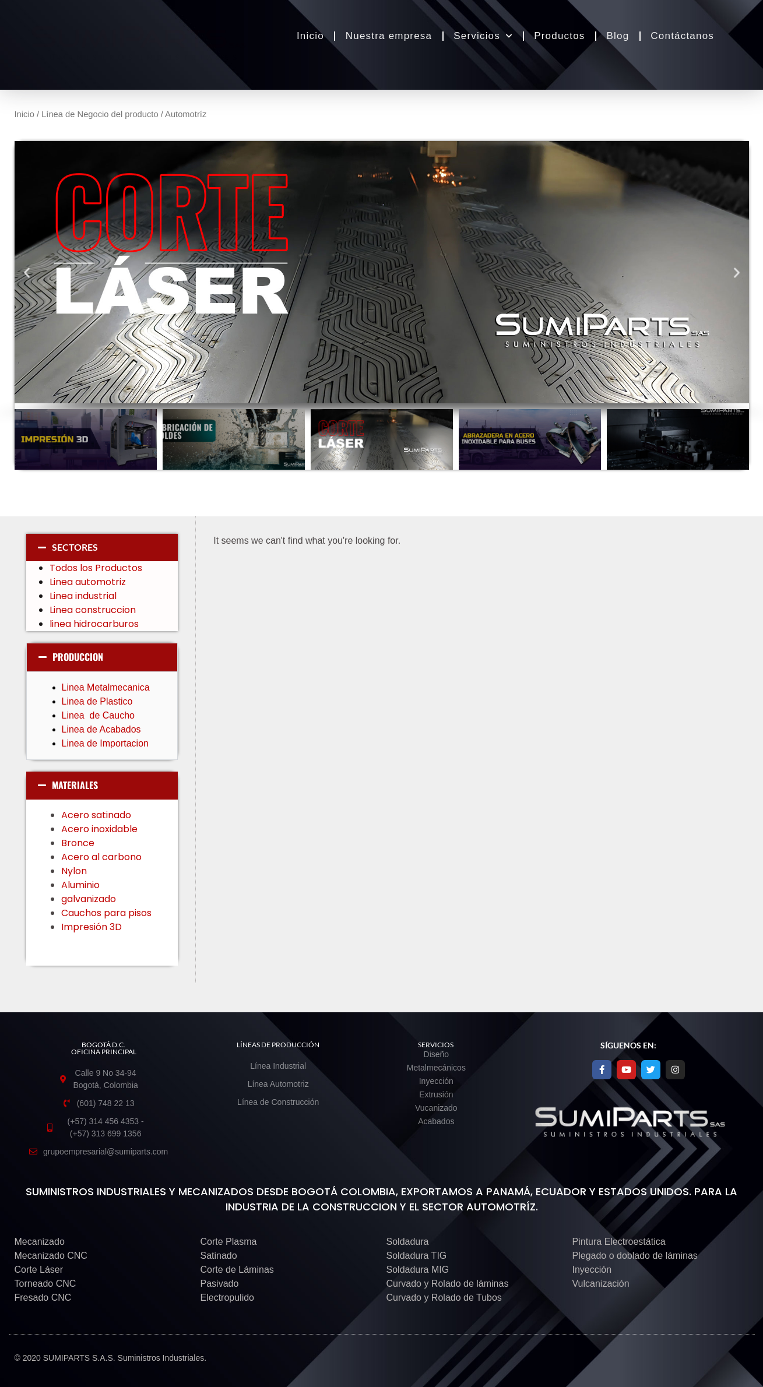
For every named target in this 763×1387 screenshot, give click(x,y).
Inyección (592, 1270)
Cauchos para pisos (107, 913)
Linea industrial (84, 596)
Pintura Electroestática (619, 1242)
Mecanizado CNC (51, 1256)
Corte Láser (39, 1270)
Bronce (77, 843)
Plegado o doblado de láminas (635, 1256)
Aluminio (81, 885)
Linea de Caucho (100, 715)
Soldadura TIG (416, 1256)
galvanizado (89, 899)
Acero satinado (96, 815)
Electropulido (228, 1297)
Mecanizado (40, 1242)
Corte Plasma (229, 1242)
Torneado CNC (45, 1284)
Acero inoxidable (99, 829)
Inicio (310, 35)
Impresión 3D (91, 927)
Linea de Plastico (98, 701)
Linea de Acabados (101, 729)
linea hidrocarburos (95, 624)
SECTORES (75, 546)
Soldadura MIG (417, 1270)
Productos (559, 35)
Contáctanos (682, 35)
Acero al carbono (103, 857)
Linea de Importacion (107, 743)
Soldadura (407, 1242)
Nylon (75, 871)
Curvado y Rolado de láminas (447, 1284)
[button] (26, 272)
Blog (618, 35)
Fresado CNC (43, 1297)
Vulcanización (601, 1284)
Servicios (482, 36)
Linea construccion (93, 610)
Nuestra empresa (389, 35)
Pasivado (220, 1284)
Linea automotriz (88, 582)
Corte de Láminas (237, 1270)
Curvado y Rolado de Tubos (444, 1297)
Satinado (219, 1256)
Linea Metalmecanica (106, 687)
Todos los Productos (96, 568)
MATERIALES (75, 785)
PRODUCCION (77, 657)
